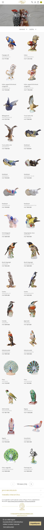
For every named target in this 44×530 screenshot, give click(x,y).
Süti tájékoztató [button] (8, 527)
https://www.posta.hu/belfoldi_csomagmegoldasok (21, 501)
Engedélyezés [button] (35, 523)
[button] (27, 523)
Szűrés (31, 29)
